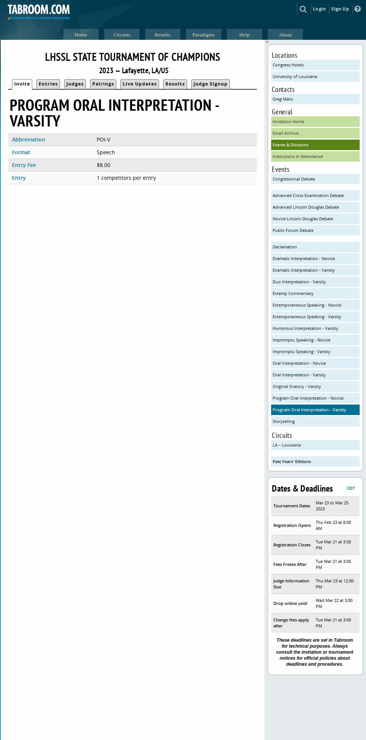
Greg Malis (283, 99)
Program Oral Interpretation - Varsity (309, 409)
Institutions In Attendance (298, 156)
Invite (22, 84)
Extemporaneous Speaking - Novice (307, 305)
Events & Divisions (290, 144)
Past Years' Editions (292, 461)
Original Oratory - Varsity (297, 386)
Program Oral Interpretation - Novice (308, 398)
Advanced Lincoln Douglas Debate (306, 207)
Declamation (285, 247)
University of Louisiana (295, 76)
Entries (48, 84)
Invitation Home (288, 121)
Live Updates (140, 84)
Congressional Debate (294, 179)
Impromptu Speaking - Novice (301, 340)
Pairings (103, 84)
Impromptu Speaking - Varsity (301, 351)
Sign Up (340, 9)
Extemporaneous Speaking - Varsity (307, 316)
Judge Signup (211, 84)
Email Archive (285, 133)
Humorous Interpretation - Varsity (305, 328)
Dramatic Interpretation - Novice (304, 258)
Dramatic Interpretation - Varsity (304, 270)
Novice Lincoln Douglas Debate (303, 218)
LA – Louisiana (287, 445)
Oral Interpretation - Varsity (299, 375)
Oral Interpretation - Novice (299, 363)
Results (175, 84)
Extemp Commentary (293, 293)
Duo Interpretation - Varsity (299, 281)
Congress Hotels (288, 65)
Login (319, 9)
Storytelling (284, 421)
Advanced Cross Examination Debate (308, 195)
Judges (75, 84)
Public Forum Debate (293, 230)
